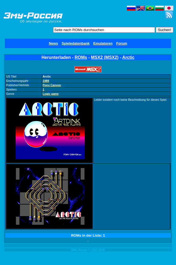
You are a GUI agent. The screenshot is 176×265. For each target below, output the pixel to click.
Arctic (128, 57)
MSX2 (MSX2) (105, 57)
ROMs (81, 57)
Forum (121, 43)
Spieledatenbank (76, 43)
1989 (46, 80)
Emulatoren (103, 43)
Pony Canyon (52, 85)
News (53, 43)
